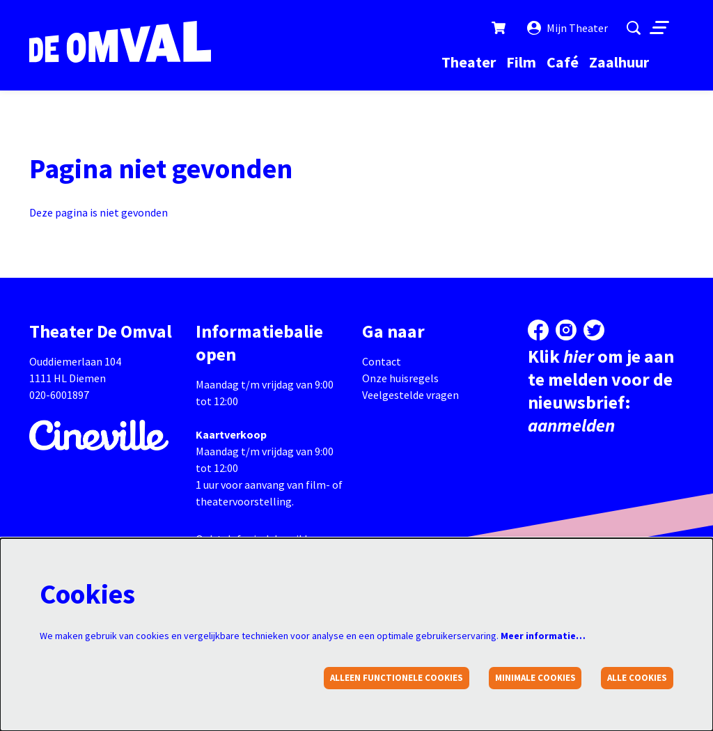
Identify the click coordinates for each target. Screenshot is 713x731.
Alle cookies (637, 678)
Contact (381, 361)
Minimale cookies (535, 678)
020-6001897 (59, 395)
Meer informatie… (543, 635)
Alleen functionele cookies (396, 678)
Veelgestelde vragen (410, 395)
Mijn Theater (567, 28)
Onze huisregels (400, 378)
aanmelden (571, 425)
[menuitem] (468, 62)
